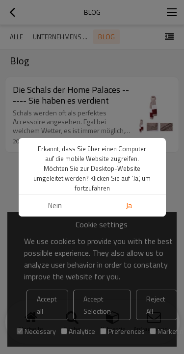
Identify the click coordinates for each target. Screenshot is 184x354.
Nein (55, 205)
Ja (129, 205)
